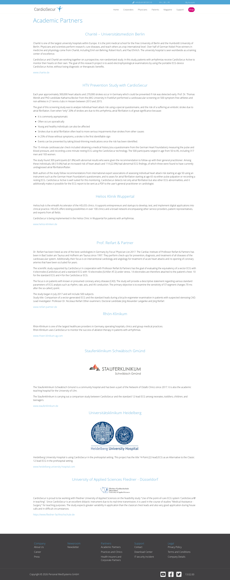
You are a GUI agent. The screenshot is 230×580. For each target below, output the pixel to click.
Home (109, 9)
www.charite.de (41, 72)
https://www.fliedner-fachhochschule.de (54, 514)
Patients (152, 9)
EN (160, 2)
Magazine (165, 9)
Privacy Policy (173, 547)
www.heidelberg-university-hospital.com (54, 466)
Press (35, 556)
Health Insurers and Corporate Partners (110, 558)
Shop (191, 9)
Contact (137, 547)
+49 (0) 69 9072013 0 (143, 2)
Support (179, 9)
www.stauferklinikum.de (45, 406)
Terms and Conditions (178, 551)
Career (36, 551)
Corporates (122, 9)
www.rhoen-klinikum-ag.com (48, 335)
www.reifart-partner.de (45, 307)
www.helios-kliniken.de (45, 224)
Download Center (142, 551)
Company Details (175, 556)
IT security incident (143, 556)
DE (165, 2)
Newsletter (72, 547)
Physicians (138, 9)
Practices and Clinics (110, 551)
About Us (38, 547)
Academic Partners (109, 547)
